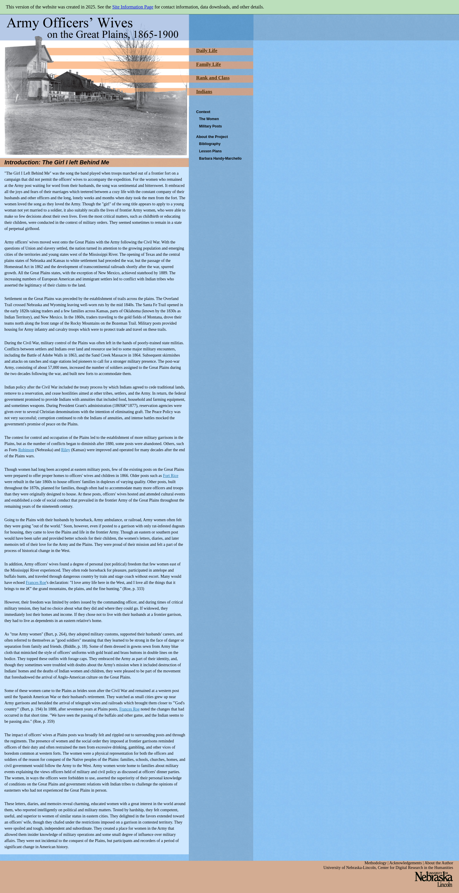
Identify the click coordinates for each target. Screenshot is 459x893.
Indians (204, 91)
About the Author (438, 863)
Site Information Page (132, 6)
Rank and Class (213, 78)
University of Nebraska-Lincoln (349, 867)
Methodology (375, 863)
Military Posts (210, 126)
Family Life (208, 64)
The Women (209, 119)
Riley (65, 450)
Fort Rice (171, 475)
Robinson (26, 450)
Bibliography (209, 144)
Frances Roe (36, 582)
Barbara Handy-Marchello (220, 158)
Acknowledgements (405, 863)
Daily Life (206, 50)
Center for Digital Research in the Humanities (415, 867)
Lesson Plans (210, 151)
